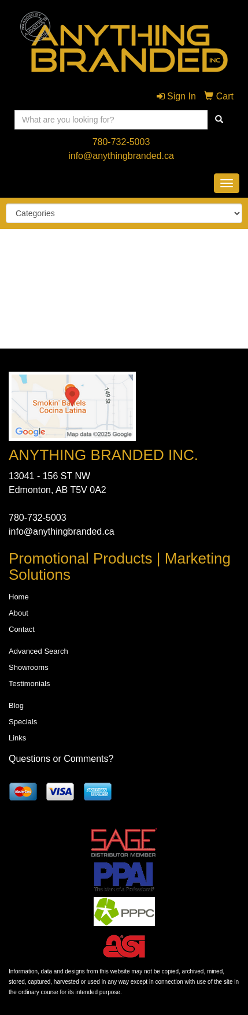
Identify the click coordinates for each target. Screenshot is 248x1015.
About (18, 613)
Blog (16, 705)
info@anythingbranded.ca (121, 156)
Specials (23, 721)
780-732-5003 (121, 142)
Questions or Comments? (61, 759)
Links (17, 738)
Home (19, 596)
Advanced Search (38, 651)
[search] (219, 119)
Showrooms (29, 667)
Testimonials (29, 683)
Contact (22, 629)
